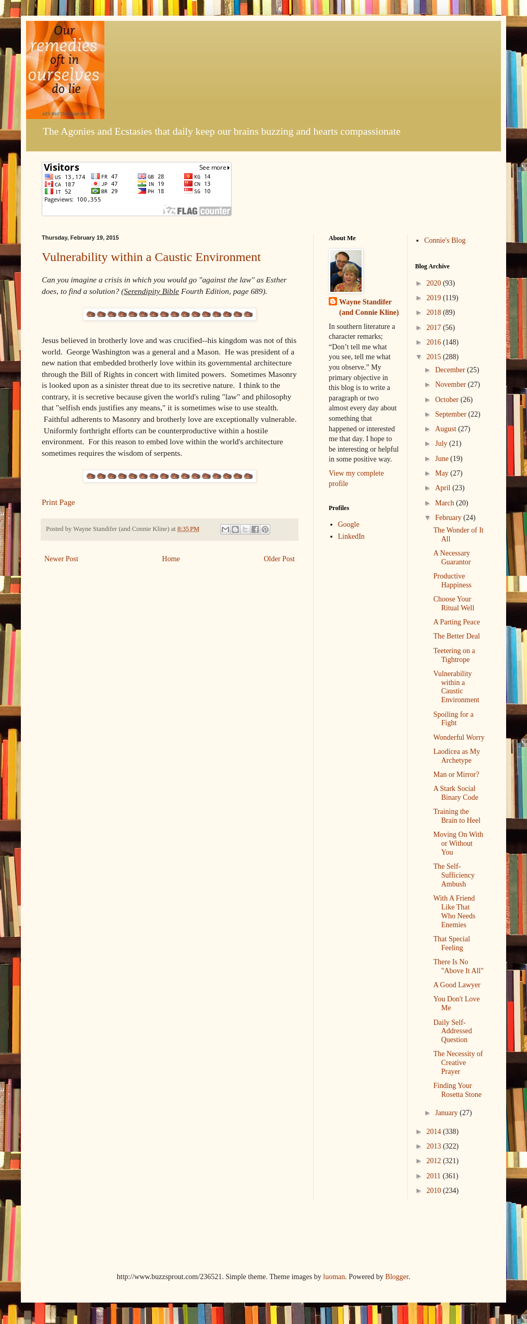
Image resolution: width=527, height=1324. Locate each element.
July (442, 443)
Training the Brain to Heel (456, 816)
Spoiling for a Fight (453, 719)
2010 (434, 1191)
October (448, 400)
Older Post (279, 559)
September (451, 414)
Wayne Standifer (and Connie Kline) (369, 307)
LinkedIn (351, 536)
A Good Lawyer (456, 985)
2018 (434, 312)
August (446, 429)
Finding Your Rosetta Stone (457, 1090)
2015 (434, 357)
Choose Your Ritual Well (453, 603)
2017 (434, 328)
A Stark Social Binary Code (455, 793)
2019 (434, 298)
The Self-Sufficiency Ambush (453, 875)
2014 (434, 1132)
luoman (334, 1277)
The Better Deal (456, 636)
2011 (434, 1176)
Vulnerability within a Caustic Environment (151, 257)
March (445, 503)
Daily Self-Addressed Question (452, 1031)
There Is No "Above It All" (458, 966)
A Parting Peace (456, 622)
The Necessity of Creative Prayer (458, 1062)
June (442, 459)
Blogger (396, 1277)
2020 (434, 283)
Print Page (58, 502)
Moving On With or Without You (458, 843)
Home (171, 559)
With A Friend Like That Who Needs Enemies (454, 911)
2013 (434, 1146)
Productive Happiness (452, 580)
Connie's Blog (444, 240)
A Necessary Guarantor (452, 557)
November (451, 384)
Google (349, 524)
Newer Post (61, 559)
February (449, 518)
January (447, 1113)
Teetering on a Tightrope (454, 655)
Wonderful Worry (458, 737)
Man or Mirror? (456, 774)
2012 (434, 1161)
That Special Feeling (451, 943)
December (451, 370)
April (443, 488)
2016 (434, 342)
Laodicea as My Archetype (456, 756)
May (442, 473)
